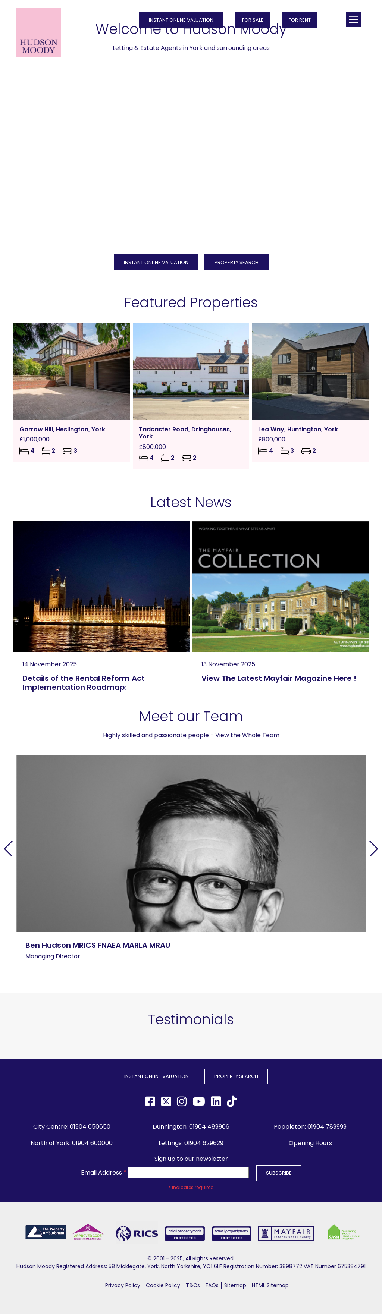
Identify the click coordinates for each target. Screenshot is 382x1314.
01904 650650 (90, 1126)
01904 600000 (92, 1143)
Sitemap (235, 1285)
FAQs (212, 1285)
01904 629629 (203, 1143)
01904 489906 (209, 1126)
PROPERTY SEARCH (237, 262)
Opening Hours (310, 1143)
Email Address (103, 1172)
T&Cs (193, 1285)
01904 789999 (327, 1126)
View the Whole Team (247, 735)
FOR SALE (252, 19)
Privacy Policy (122, 1285)
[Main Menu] (353, 19)
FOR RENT (300, 19)
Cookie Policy (163, 1285)
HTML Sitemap (270, 1285)
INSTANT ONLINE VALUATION (181, 19)
